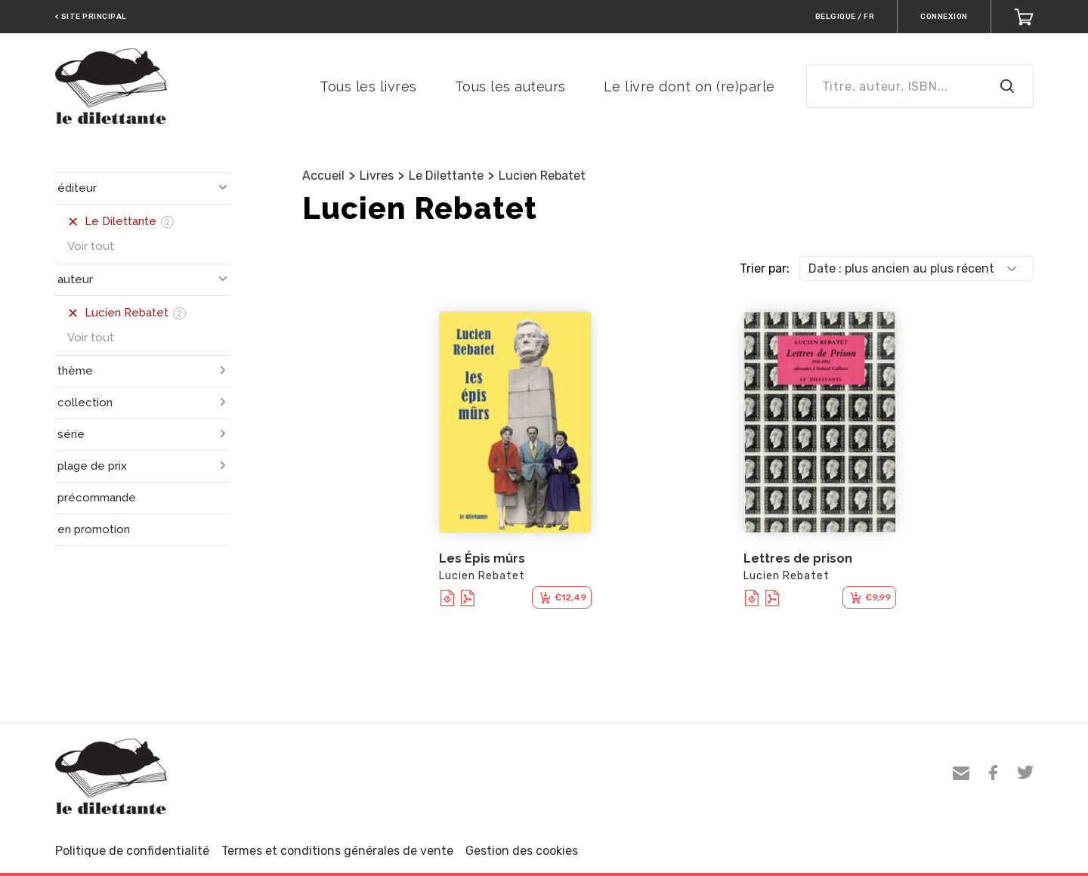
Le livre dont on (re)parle (689, 86)
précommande (96, 497)
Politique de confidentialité (132, 851)
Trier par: (765, 268)
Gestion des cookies (521, 851)
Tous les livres (368, 86)
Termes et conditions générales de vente (337, 851)
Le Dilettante (446, 175)
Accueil (323, 175)
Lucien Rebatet (542, 175)
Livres (377, 175)
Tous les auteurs (510, 86)
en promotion (93, 529)
